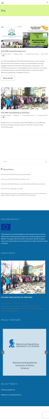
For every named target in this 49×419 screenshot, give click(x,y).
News (21, 54)
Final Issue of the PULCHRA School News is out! (15, 179)
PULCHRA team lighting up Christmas (15, 113)
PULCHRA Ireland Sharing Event (13, 51)
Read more (8, 78)
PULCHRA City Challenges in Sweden (12, 188)
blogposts (16, 54)
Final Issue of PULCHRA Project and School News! (16, 174)
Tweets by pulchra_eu (8, 390)
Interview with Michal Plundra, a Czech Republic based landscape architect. (23, 184)
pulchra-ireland (7, 54)
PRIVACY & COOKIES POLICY (11, 395)
